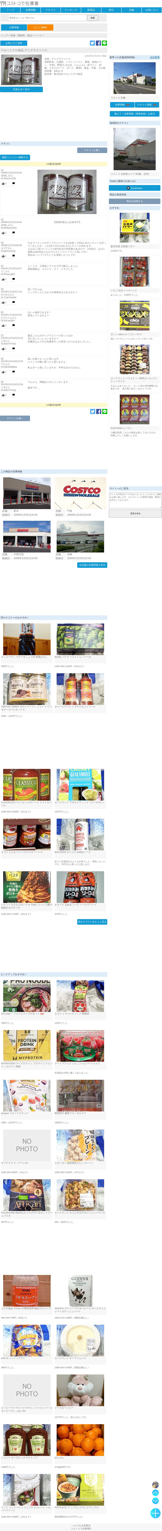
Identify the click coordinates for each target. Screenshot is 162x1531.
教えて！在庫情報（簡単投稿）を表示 (135, 113)
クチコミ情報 (147, 104)
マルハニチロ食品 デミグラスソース (24, 50)
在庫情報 (30, 10)
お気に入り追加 (14, 43)
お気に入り (151, 10)
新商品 (91, 10)
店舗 (131, 10)
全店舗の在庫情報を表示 (92, 565)
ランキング (71, 10)
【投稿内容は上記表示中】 (67, 222)
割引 (111, 10)
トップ (10, 10)
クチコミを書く (92, 150)
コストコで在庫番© (81, 1528)
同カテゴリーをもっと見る (92, 921)
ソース (38, 35)
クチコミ (51, 10)
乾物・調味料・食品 (21, 35)
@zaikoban (134, 187)
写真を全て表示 (21, 89)
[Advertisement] (53, 117)
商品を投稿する (134, 201)
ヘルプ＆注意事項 (81, 1525)
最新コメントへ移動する (15, 157)
